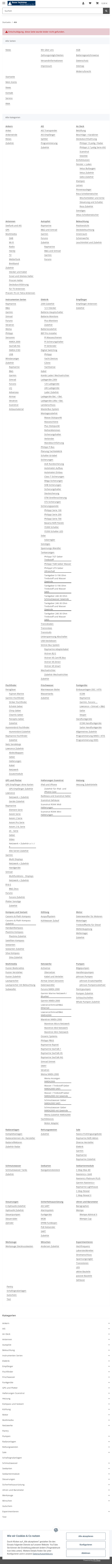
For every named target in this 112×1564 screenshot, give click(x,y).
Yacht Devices (51, 358)
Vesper (83, 714)
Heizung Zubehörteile (86, 784)
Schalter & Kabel (49, 455)
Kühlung (6, 1409)
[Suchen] (52, 11)
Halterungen (15, 761)
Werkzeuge (7, 1495)
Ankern (5, 1323)
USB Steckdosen (48, 640)
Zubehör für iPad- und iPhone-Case (55, 790)
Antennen (7, 1339)
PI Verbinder (50, 345)
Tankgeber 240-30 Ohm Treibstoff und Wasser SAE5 (55, 616)
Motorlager (81, 920)
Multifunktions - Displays (21, 876)
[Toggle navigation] (3, 2)
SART (43, 1231)
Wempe (80, 1210)
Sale (4, 1452)
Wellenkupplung (84, 929)
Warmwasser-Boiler (50, 689)
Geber (12, 756)
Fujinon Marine (16, 693)
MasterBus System (50, 409)
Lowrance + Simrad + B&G (92, 706)
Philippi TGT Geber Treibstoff (53, 558)
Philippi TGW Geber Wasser (57, 563)
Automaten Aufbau (53, 468)
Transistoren (82, 1263)
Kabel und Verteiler (53, 976)
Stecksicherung (51, 493)
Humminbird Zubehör (19, 731)
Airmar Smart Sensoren (52, 980)
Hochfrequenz (83, 1246)
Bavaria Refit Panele (54, 522)
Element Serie (16, 809)
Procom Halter (16, 280)
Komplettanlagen (14, 1133)
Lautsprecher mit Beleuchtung (20, 985)
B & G (8, 884)
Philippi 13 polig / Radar (91, 143)
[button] (83, 3)
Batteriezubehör (49, 329)
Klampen (80, 181)
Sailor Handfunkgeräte (91, 727)
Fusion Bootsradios (15, 968)
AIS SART (45, 1206)
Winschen (7, 1500)
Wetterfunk (14, 259)
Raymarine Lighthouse (87, 1186)
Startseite (10, 76)
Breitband (14, 263)
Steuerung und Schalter (91, 202)
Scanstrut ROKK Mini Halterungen (51, 813)
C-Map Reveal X (83, 1195)
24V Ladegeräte (51, 388)
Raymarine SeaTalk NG (52, 1057)
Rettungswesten (10, 1447)
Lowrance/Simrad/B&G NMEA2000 (52, 1014)
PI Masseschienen (53, 337)
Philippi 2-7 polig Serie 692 (93, 147)
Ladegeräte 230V (49, 379)
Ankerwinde (11, 134)
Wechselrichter (48, 670)
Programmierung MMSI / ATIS (90, 735)
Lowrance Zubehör (15, 748)
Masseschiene (51, 421)
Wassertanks (47, 693)
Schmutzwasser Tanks (16, 1170)
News (8, 49)
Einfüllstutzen (83, 160)
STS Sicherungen (52, 501)
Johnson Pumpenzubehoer (93, 985)
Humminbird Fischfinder (17, 727)
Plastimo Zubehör (17, 936)
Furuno (44, 238)
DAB (11, 238)
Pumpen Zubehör (84, 993)
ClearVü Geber (16, 714)
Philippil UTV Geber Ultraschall (53, 569)
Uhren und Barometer (13, 1490)
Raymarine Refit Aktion (87, 1138)
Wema (9, 329)
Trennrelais (46, 628)
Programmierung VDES (87, 740)
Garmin (44, 234)
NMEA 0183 (14, 350)
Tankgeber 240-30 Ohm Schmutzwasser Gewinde (56, 597)
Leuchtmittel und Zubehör (89, 242)
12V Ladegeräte (51, 383)
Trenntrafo (46, 632)
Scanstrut (84, 151)
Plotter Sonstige (13, 901)
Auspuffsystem (48, 916)
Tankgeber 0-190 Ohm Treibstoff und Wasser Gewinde (55, 578)
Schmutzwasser (10, 1463)
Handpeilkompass (14, 927)
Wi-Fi (11, 242)
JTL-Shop (96, 1560)
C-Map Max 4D (83, 1170)
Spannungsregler (84, 1258)
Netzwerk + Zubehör (19, 797)
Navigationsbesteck (50, 1170)
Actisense (45, 968)
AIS (3, 1328)
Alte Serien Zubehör (19, 850)
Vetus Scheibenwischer (87, 214)
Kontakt (9, 92)
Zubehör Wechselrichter (56, 674)
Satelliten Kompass (15, 940)
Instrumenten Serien (12, 1355)
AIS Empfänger (48, 134)
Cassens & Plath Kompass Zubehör (18, 922)
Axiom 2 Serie (15, 818)
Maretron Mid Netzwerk (56, 1027)
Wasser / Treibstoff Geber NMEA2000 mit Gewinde (56, 1094)
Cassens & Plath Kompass (18, 916)
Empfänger (7, 1366)
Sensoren (10, 337)
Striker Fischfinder (18, 702)
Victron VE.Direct (52, 661)
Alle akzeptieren (85, 1536)
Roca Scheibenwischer (87, 193)
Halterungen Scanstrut (13, 1393)
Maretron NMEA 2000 (51, 1019)
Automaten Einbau (53, 472)
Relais (8, 138)
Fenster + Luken (84, 164)
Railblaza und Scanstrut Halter (56, 796)
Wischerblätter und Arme (92, 197)
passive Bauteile (84, 1275)
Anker (8, 130)
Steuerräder (11, 1218)
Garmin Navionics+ (85, 1182)
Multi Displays (16, 859)
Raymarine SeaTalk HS (52, 1053)
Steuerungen (8, 1479)
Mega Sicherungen (53, 480)
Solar (43, 535)
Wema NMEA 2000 (50, 1074)
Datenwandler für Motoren (89, 916)
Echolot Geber (16, 706)
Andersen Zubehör (50, 1246)
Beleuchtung (8, 1350)
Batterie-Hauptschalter (52, 312)
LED (78, 1267)
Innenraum (81, 234)
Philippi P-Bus (47, 447)
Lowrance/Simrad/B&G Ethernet (52, 1006)
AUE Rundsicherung (54, 463)
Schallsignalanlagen (16, 1290)
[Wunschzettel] (90, 3)
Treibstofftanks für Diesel (88, 924)
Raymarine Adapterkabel (56, 649)
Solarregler (49, 539)
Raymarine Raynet (50, 1044)
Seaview (84, 155)
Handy (12, 250)
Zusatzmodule (16, 773)
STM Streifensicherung (55, 497)
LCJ (10, 388)
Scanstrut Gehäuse (50, 800)
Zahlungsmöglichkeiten (52, 55)
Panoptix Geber (16, 719)
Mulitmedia (11, 234)
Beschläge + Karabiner (87, 134)
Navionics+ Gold (84, 1174)
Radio (12, 246)
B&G (8, 308)
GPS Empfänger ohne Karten (19, 784)
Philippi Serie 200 (52, 514)
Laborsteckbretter (84, 1250)
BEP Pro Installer (49, 333)
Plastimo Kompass (14, 932)
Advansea (14, 392)
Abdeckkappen (16, 752)
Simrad (9, 316)
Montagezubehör (49, 413)
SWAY (43, 1065)
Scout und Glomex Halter (21, 276)
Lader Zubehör (51, 392)
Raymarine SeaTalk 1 (51, 1048)
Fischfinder (7, 1371)
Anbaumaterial (16, 409)
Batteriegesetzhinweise (87, 55)
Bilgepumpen (82, 968)
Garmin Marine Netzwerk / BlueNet (54, 995)
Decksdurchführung (19, 284)
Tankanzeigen (47, 552)
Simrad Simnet (48, 1061)
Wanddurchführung (54, 442)
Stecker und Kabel (18, 271)
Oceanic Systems (49, 1036)
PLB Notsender (48, 1227)
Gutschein (12, 1295)
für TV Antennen (17, 288)
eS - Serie (13, 830)
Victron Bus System (50, 645)
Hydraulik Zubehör (15, 1210)
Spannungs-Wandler (51, 548)
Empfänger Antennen (86, 303)
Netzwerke (7, 1425)
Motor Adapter (51, 1123)
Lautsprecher (12, 980)
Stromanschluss (84, 1254)
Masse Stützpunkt (53, 417)
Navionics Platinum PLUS (88, 1178)
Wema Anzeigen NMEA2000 (52, 1080)
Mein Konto (11, 82)
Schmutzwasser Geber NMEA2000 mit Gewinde (56, 1109)
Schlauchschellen (84, 997)
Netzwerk (13, 769)
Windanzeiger (12, 358)
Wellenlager (82, 933)
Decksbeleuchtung (85, 229)
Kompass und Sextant (13, 1404)
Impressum (46, 66)
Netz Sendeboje (13, 744)
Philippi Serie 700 (52, 518)
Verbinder (49, 438)
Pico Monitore (51, 320)
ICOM (82, 693)
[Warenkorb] (102, 3)
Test (9, 1299)
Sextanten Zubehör (15, 948)
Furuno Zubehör (17, 897)
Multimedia (8, 1420)
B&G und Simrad (49, 229)
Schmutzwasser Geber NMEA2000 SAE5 (55, 1102)
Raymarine (46, 225)
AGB (78, 49)
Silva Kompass (13, 953)
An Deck (6, 1334)
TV (10, 255)
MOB (43, 1218)
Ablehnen (85, 1553)
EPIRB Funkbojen (49, 1222)
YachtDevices (47, 1119)
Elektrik (79, 1146)
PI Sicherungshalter (53, 341)
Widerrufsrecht (83, 71)
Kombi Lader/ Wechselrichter (55, 375)
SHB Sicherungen (52, 485)
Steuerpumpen (13, 1214)
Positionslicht (82, 225)
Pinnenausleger (83, 189)
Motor (5, 1414)
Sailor (82, 710)
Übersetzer (49, 972)
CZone (47, 362)
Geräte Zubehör (16, 801)
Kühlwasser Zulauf (50, 920)
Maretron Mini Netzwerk (56, 1032)
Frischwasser (8, 1377)
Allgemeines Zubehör (86, 731)
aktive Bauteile (83, 1271)
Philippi (9, 333)
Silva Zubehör (15, 957)
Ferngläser (11, 689)
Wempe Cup (86, 1218)
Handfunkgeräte (84, 719)
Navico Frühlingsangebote (89, 1133)
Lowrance (10, 793)
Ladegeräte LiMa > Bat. (52, 400)
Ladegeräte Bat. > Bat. (51, 396)
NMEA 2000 (14, 341)
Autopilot (6, 1344)
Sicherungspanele (49, 506)
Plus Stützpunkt (52, 426)
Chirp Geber (15, 710)
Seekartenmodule (11, 1473)
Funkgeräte (46, 1214)
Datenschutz (82, 60)
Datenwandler (48, 985)
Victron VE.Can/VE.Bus (55, 657)
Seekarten (7, 1468)
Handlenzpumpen (85, 972)
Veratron (10, 324)
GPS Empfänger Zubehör (21, 788)
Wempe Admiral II (88, 1214)
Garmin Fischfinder (15, 697)
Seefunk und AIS (14, 225)
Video (11, 839)
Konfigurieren (85, 1545)
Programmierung (49, 143)
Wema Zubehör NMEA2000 (57, 1114)
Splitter (44, 138)
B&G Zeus (14, 888)
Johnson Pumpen (84, 976)
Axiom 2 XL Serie (17, 826)
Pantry (10, 1286)
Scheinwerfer (82, 238)
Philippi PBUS (47, 1040)
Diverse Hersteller (85, 1142)
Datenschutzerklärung (43, 1554)
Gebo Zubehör (87, 176)
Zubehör (10, 143)
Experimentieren (10, 1511)
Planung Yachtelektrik (51, 451)
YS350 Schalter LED (53, 531)
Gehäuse (80, 1280)
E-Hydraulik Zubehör (16, 1206)
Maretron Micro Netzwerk (56, 1023)
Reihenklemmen (52, 430)
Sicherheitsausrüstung (13, 1484)
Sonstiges (80, 210)
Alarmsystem (47, 1210)
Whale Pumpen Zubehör (88, 1001)
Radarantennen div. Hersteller (20, 1138)
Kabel (43, 371)
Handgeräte (15, 867)
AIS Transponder (49, 130)
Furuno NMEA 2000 (50, 989)
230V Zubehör (47, 303)
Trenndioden (47, 623)
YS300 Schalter (51, 527)
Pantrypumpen (83, 989)
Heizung (6, 1398)
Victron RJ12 (50, 653)
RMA (8, 103)
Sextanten (10, 944)
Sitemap (80, 66)
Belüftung (81, 130)
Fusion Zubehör (13, 976)
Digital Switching (49, 350)
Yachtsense (49, 367)
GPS (7, 229)
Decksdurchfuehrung (86, 138)
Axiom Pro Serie (16, 822)
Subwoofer (11, 989)
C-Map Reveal (83, 1191)
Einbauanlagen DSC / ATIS (89, 689)
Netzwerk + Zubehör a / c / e (22, 845)
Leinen (79, 185)
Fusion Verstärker (14, 972)
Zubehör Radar (13, 1146)
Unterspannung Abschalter (54, 636)
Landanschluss (48, 404)
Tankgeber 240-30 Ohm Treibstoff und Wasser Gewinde (55, 606)
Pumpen (6, 1436)
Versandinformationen (52, 60)
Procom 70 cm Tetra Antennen (20, 293)
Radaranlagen (9, 1441)
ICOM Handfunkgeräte (91, 723)
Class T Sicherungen (54, 476)
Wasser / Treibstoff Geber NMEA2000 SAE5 (56, 1087)
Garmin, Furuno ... (88, 702)
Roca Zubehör (86, 206)
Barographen (82, 1206)
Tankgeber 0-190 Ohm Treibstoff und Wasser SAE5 (55, 588)
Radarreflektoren (14, 1142)
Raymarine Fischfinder (16, 735)
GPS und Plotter (10, 1387)
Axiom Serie (15, 814)
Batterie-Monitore (49, 316)
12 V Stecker (50, 308)
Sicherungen (47, 459)
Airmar (12, 396)
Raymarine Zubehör (86, 1159)
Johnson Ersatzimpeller (91, 980)
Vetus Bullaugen (88, 168)
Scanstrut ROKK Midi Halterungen (51, 806)
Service (9, 98)
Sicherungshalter (52, 434)
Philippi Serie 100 (52, 510)
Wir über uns (47, 49)
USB (11, 354)
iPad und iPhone (49, 784)
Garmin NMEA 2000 (50, 1000)
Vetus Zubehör (87, 172)
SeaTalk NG (14, 345)
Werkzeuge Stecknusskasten (19, 1246)
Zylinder (10, 1222)
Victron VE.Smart (52, 666)
